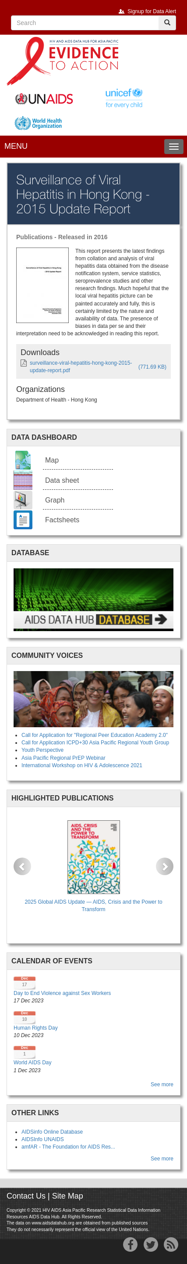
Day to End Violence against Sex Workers (62, 993)
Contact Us (26, 1196)
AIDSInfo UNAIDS (42, 1139)
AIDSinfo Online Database (52, 1132)
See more (162, 1084)
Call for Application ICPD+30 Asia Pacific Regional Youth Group (95, 743)
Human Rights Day (36, 1028)
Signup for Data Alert (151, 11)
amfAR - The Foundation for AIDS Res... (68, 1147)
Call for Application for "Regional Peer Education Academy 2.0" (94, 735)
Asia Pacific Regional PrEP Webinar (63, 758)
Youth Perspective (42, 750)
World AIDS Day (32, 1062)
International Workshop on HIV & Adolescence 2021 (81, 765)
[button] (22, 866)
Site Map (67, 1196)
